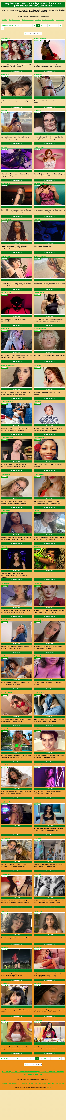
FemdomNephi (5, 262)
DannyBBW (37, 1007)
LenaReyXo (37, 821)
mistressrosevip (39, 299)
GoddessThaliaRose (40, 262)
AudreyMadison (5, 485)
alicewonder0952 (39, 783)
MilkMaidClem (5, 1007)
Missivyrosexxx (5, 38)
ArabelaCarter (5, 75)
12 (42, 25)
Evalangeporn (38, 411)
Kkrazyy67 (37, 522)
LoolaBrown (4, 671)
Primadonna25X (6, 895)
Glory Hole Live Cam (14, 20)
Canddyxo (37, 559)
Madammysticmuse (40, 336)
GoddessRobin (5, 522)
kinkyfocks (4, 112)
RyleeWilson (4, 970)
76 (60, 25)
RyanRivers (37, 374)
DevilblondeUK (5, 187)
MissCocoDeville (6, 299)
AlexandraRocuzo (6, 783)
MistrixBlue (37, 112)
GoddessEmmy (5, 336)
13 (45, 25)
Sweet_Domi (37, 858)
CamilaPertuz (38, 933)
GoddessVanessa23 (40, 38)
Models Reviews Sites (48, 20)
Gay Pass (38, 20)
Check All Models (7, 25)
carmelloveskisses (6, 224)
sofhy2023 (4, 150)
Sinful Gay (4, 20)
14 (49, 25)
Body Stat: (16, 62)
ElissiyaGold (5, 746)
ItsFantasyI (4, 559)
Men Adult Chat (60, 20)
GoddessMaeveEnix (7, 448)
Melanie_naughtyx (6, 821)
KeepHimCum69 (39, 448)
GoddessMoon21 (6, 634)
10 (34, 25)
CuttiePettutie (38, 75)
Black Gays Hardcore (28, 20)
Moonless (37, 224)
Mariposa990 (38, 671)
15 (53, 25)
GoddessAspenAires (7, 411)
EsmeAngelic (5, 597)
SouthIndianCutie (39, 709)
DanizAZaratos (5, 858)
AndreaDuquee (38, 634)
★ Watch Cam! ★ (16, 72)
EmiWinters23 (38, 597)
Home (26, 34)
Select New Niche (35, 34)
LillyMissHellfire (39, 150)
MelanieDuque (38, 1045)
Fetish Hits (48, 1113)
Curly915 (3, 1045)
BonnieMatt (37, 895)
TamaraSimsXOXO (6, 709)
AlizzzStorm (37, 746)
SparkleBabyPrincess (40, 187)
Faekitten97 (4, 933)
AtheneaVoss (38, 970)
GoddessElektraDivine (8, 374)
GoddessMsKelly (39, 485)
